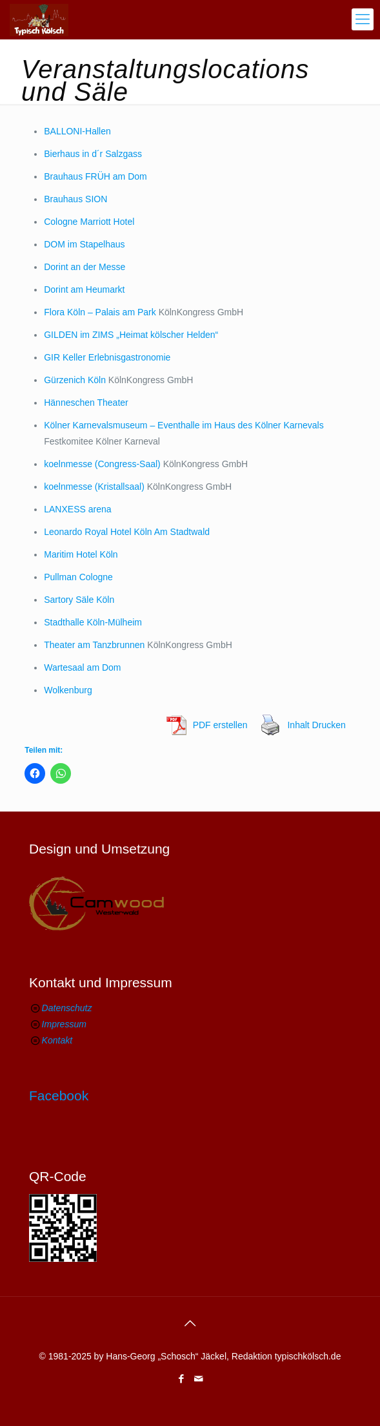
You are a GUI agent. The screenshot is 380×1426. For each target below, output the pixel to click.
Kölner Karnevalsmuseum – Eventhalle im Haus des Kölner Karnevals (183, 425)
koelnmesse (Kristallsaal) (94, 486)
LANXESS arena (77, 509)
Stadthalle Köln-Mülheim (93, 622)
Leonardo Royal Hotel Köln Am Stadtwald (127, 532)
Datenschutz (67, 1008)
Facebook (58, 1095)
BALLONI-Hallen (77, 131)
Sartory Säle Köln (79, 599)
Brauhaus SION (75, 199)
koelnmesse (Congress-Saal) (102, 464)
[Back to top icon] (190, 1323)
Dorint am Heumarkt (84, 289)
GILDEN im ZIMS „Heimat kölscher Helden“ (131, 335)
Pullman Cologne (78, 577)
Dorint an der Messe (84, 267)
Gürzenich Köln (75, 380)
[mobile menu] (363, 19)
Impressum (64, 1024)
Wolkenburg (68, 690)
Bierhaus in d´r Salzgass (93, 154)
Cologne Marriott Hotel (89, 221)
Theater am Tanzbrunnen (94, 645)
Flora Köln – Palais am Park (100, 312)
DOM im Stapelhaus (84, 244)
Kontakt (57, 1040)
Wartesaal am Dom (82, 667)
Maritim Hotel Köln (80, 554)
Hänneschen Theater (86, 402)
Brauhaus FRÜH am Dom (95, 176)
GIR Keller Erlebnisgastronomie (107, 357)
